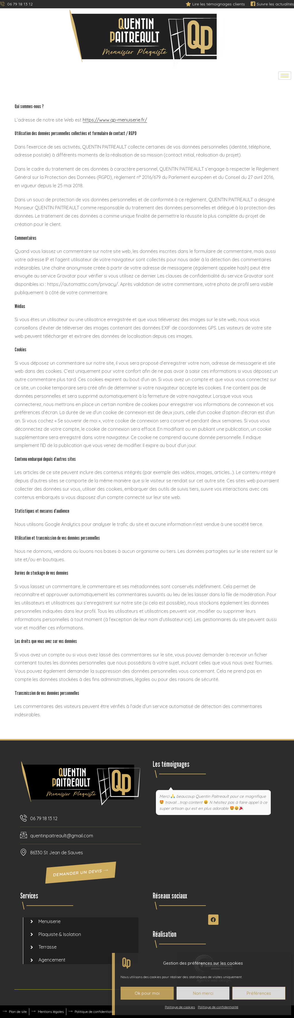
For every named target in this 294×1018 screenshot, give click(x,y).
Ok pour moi (147, 993)
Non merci (203, 993)
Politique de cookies (180, 1007)
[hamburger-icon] (284, 75)
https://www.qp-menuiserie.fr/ (115, 120)
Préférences (259, 993)
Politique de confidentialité (218, 1007)
